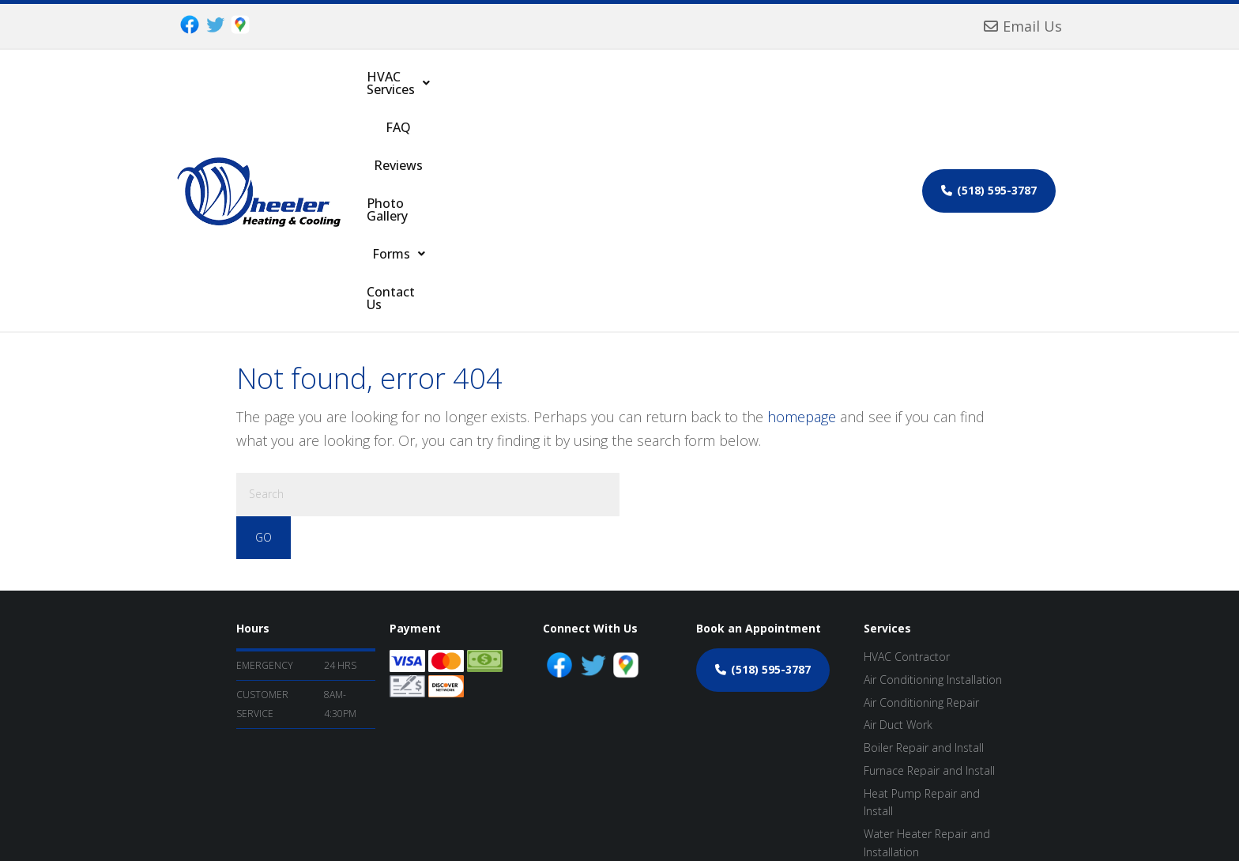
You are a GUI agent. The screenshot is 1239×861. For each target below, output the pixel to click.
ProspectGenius (561, 822)
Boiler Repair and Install (924, 549)
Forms (743, 91)
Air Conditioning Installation (933, 481)
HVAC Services (428, 91)
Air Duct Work (898, 526)
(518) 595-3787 (989, 91)
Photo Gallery (655, 91)
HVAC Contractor (907, 458)
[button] (428, 92)
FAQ (512, 91)
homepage (801, 219)
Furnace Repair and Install (929, 572)
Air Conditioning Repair (921, 504)
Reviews (569, 91)
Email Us (1023, 26)
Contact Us (822, 91)
